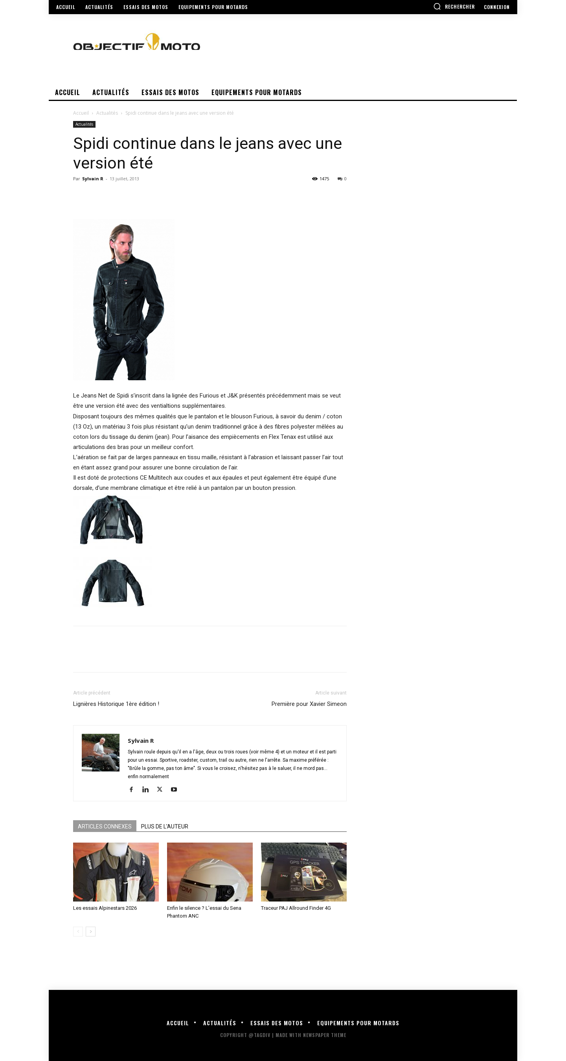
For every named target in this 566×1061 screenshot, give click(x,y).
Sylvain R (92, 178)
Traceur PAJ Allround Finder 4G (296, 908)
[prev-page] (78, 931)
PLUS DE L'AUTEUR (164, 826)
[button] (454, 6)
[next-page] (91, 931)
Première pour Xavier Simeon (309, 703)
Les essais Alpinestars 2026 (105, 908)
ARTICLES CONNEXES (105, 826)
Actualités (107, 113)
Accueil (81, 113)
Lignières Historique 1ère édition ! (116, 703)
